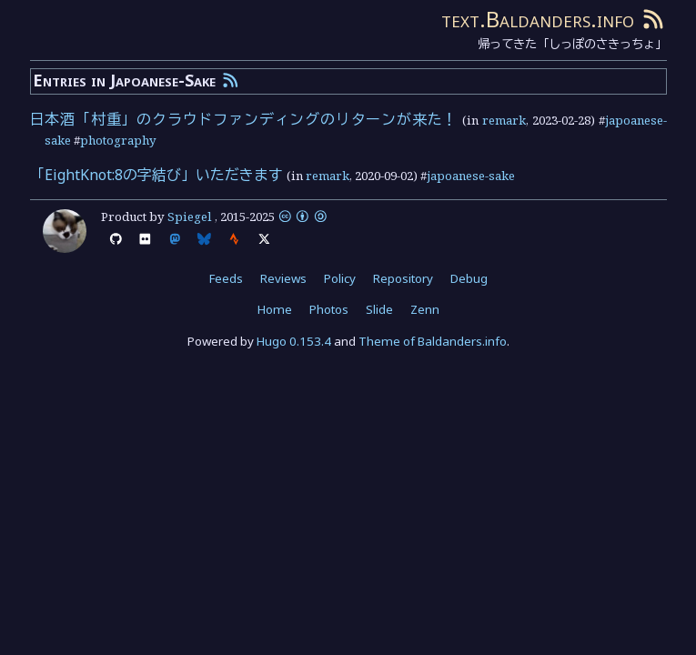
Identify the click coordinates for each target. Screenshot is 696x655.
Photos (328, 309)
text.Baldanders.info (537, 19)
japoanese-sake (471, 175)
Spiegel (189, 216)
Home (274, 309)
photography (118, 140)
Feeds (226, 278)
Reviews (283, 278)
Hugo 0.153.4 (294, 341)
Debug (469, 278)
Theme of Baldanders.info (432, 341)
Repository (403, 278)
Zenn (424, 309)
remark (504, 120)
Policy (340, 278)
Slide (379, 309)
